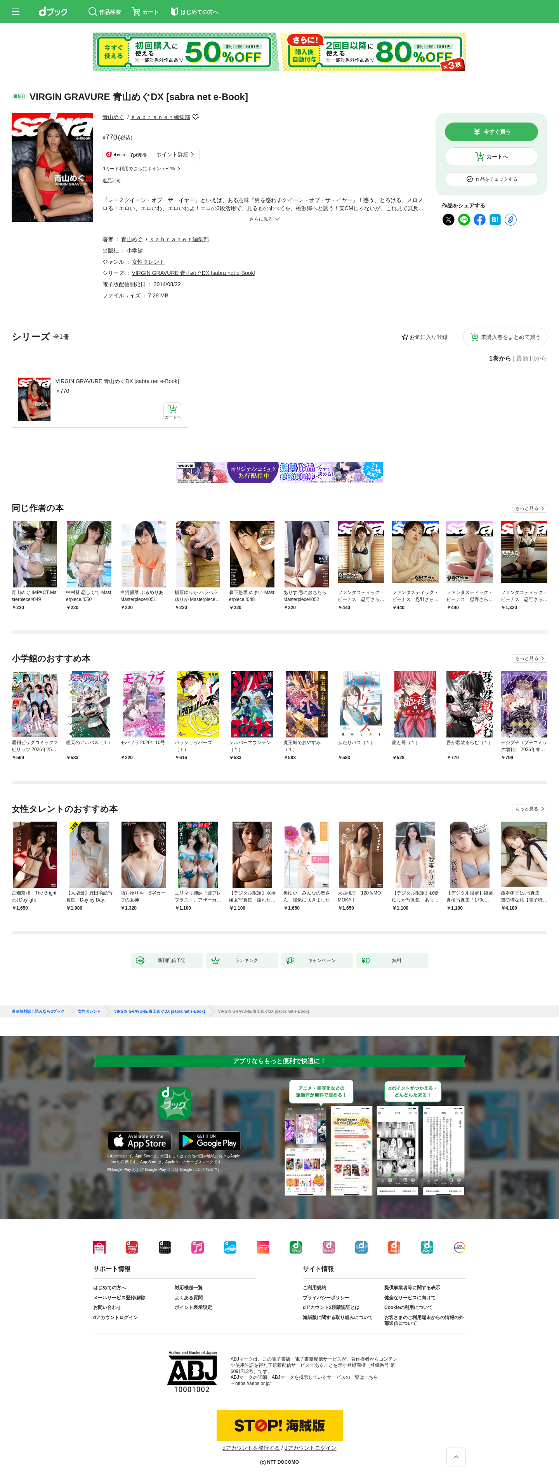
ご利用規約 (314, 1287)
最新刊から (531, 359)
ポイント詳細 (172, 154)
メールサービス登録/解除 (119, 1297)
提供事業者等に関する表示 (412, 1287)
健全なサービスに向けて (410, 1297)
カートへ (497, 157)
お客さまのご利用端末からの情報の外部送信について (424, 1320)
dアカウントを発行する (251, 1448)
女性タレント (148, 262)
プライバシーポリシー (326, 1297)
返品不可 (111, 180)
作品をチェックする (496, 179)
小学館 (135, 250)
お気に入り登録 (429, 337)
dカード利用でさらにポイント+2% (138, 168)
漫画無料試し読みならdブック (38, 1012)
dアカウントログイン (115, 1317)
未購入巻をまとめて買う (511, 337)
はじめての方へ (109, 1287)
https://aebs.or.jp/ (253, 1383)
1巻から (500, 359)
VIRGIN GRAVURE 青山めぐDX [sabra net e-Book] (117, 381)
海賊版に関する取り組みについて (338, 1317)
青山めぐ (113, 117)
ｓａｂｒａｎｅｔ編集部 (160, 117)
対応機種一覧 (189, 1287)
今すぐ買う (497, 132)
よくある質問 (189, 1297)
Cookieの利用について (408, 1307)
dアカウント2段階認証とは (331, 1307)
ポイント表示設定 (193, 1307)
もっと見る (526, 508)
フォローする (196, 117)
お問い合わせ (107, 1307)
